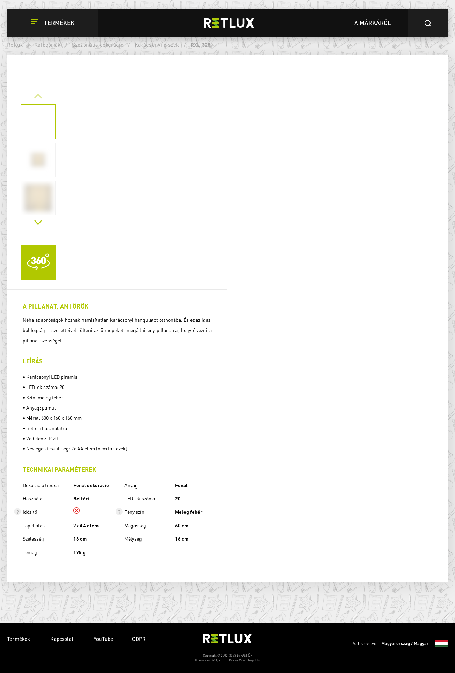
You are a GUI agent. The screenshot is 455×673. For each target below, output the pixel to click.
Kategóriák (47, 44)
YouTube (103, 638)
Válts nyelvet (400, 643)
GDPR (139, 638)
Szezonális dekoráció (97, 44)
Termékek (19, 638)
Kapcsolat (62, 638)
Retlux (15, 44)
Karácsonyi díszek (157, 44)
